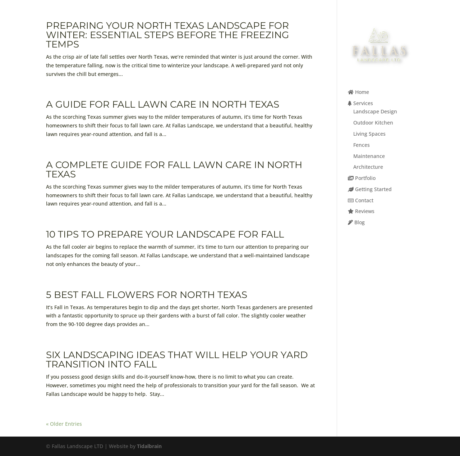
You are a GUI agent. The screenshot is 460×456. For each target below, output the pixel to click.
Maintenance (369, 156)
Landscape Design (375, 111)
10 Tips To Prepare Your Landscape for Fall (165, 234)
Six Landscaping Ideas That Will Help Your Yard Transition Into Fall (177, 359)
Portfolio (362, 178)
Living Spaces (369, 133)
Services (360, 103)
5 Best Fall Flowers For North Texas (146, 295)
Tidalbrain (149, 446)
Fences (361, 144)
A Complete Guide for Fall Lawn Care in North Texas (174, 169)
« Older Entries (64, 423)
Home (358, 92)
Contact (360, 200)
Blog (356, 222)
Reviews (361, 211)
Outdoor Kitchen (373, 122)
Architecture (368, 166)
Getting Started (370, 189)
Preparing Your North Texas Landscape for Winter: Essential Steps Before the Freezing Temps (167, 35)
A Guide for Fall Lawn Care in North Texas (162, 104)
